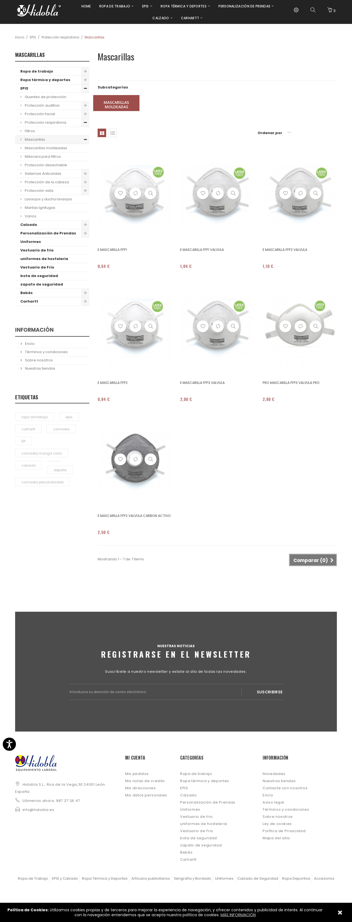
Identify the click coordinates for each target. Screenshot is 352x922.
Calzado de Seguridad (257, 878)
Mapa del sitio (276, 838)
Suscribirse (270, 692)
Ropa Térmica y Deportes (105, 878)
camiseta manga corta (41, 453)
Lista (112, 133)
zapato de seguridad (41, 284)
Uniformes (30, 241)
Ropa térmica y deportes (45, 79)
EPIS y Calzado (65, 878)
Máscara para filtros (42, 156)
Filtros (29, 131)
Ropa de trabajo (36, 71)
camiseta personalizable (42, 482)
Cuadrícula (102, 133)
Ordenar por (270, 132)
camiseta (61, 429)
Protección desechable (45, 165)
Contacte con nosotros (285, 788)
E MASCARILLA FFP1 (112, 249)
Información (34, 330)
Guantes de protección (45, 96)
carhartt (28, 429)
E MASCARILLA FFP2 (113, 382)
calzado (28, 465)
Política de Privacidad (284, 831)
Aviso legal (273, 802)
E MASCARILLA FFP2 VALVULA (285, 249)
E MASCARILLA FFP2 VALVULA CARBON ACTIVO (134, 515)
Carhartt (29, 301)
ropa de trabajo (34, 417)
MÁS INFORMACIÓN (238, 915)
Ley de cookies (277, 823)
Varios (30, 216)
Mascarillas (34, 139)
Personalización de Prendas (48, 233)
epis (69, 417)
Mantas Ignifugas (39, 207)
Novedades (274, 773)
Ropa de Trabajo (33, 878)
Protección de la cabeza (46, 182)
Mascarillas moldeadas (45, 148)
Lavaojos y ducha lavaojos (48, 199)
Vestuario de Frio (37, 267)
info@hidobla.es (38, 809)
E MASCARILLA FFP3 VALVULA (202, 382)
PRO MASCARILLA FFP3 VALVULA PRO (291, 382)
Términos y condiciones (46, 352)
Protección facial (39, 114)
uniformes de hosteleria (44, 258)
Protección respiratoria (60, 37)
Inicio (19, 37)
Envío (29, 343)
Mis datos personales (146, 795)
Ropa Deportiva (296, 878)
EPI (23, 441)
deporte (60, 470)
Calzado (28, 224)
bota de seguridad (39, 275)
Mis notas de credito (145, 780)
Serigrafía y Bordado (192, 878)
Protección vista (38, 190)
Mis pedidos (137, 773)
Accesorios (324, 878)
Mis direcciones (140, 788)
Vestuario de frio (37, 250)
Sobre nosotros (38, 360)
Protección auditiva (41, 105)
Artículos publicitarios (150, 878)
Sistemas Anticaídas (42, 173)
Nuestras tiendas (39, 368)
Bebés (26, 292)
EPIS (33, 37)
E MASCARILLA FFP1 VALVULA (202, 249)
